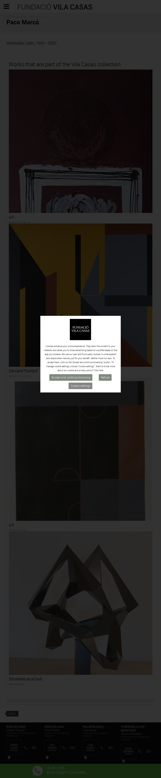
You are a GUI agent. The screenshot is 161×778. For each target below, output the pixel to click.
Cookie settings (80, 375)
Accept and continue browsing (70, 366)
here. (101, 359)
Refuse (105, 366)
